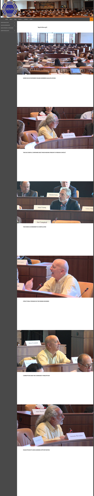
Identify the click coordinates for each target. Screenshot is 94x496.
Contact (26, 19)
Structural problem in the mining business (51, 306)
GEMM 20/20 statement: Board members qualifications (48, 79)
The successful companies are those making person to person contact (52, 156)
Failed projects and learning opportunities (52, 454)
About (11, 19)
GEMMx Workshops (7, 25)
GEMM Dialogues (6, 22)
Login (31, 19)
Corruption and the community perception (52, 380)
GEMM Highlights (6, 30)
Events (19, 19)
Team (15, 19)
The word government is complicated (48, 231)
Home (6, 19)
